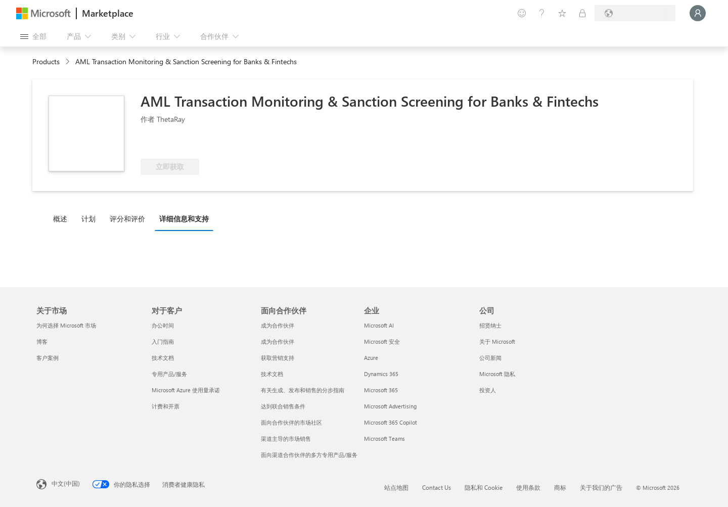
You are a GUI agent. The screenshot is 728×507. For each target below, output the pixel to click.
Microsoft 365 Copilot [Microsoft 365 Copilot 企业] (390, 422)
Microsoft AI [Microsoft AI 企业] (379, 325)
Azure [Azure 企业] (371, 357)
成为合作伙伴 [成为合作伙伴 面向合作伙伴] (277, 325)
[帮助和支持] (542, 13)
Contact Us (436, 487)
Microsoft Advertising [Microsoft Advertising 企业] (390, 406)
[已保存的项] (562, 13)
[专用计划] (582, 13)
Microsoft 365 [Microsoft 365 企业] (381, 390)
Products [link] (46, 61)
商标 (560, 487)
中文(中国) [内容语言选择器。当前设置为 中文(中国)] (66, 483)
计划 (88, 218)
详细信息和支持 (184, 218)
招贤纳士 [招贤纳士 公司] (490, 325)
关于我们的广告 (601, 487)
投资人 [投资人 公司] (487, 390)
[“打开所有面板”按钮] (33, 36)
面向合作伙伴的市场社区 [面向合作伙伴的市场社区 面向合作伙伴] (291, 422)
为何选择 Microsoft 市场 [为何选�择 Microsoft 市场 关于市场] (66, 325)
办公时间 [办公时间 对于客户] (163, 325)
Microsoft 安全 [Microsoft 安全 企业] (382, 341)
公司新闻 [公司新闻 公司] (490, 357)
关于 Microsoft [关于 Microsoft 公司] (497, 341)
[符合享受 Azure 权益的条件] (181, 143)
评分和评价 (127, 218)
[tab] (63, 218)
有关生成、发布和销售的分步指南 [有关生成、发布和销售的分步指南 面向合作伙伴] (302, 390)
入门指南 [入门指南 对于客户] (163, 341)
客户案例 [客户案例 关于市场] (47, 357)
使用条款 (528, 487)
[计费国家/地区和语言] (635, 13)
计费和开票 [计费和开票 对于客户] (165, 406)
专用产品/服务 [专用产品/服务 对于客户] (169, 374)
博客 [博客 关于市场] (42, 341)
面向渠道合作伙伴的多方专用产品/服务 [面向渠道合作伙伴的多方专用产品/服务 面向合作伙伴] (309, 454)
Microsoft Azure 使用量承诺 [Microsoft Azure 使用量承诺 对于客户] (186, 390)
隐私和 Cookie (484, 487)
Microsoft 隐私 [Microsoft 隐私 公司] (497, 374)
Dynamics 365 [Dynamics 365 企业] (381, 374)
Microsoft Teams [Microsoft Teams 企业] (384, 438)
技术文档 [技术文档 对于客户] (163, 357)
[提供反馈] (522, 13)
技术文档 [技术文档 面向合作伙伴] (272, 374)
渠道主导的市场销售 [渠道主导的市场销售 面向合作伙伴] (286, 438)
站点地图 (396, 487)
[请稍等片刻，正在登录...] (698, 13)
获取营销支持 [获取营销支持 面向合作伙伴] (277, 357)
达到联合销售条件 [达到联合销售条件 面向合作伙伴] (283, 406)
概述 (60, 218)
